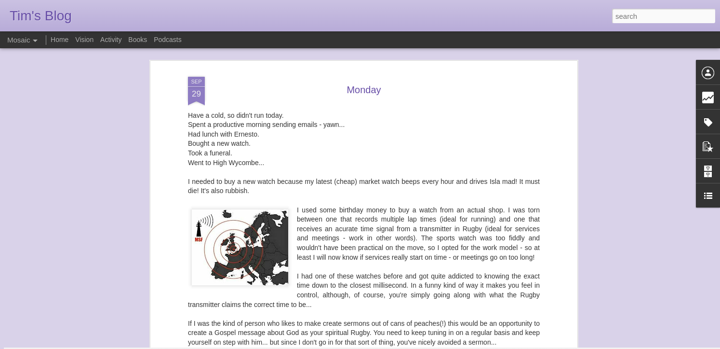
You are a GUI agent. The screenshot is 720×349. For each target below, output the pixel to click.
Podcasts (168, 39)
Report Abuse (418, 344)
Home (59, 39)
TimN (413, 290)
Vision (84, 39)
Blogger (390, 344)
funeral (350, 303)
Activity (110, 39)
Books (137, 39)
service (401, 303)
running (375, 303)
